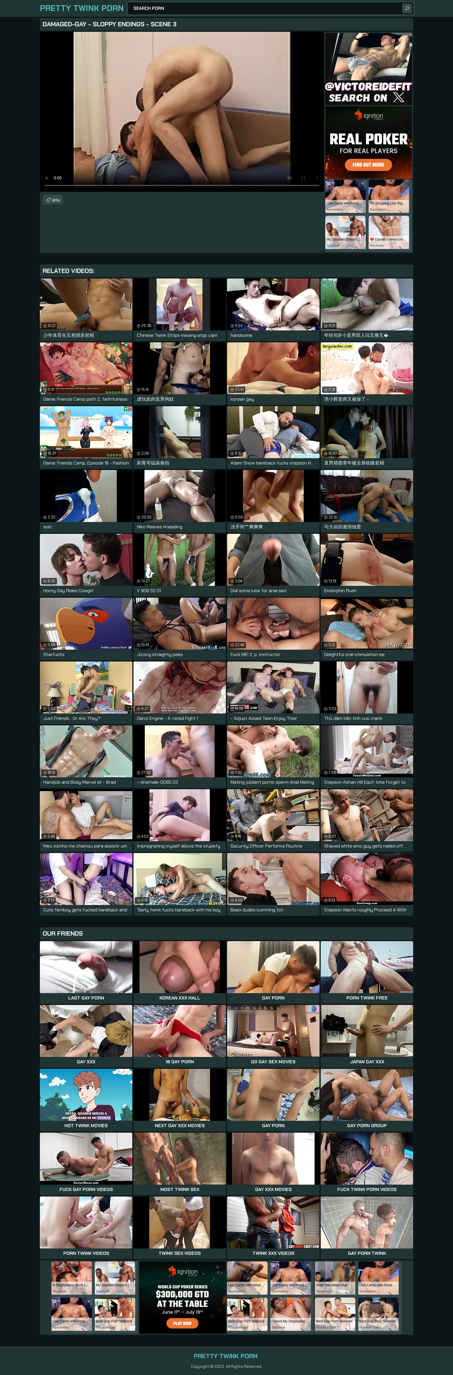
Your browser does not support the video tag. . (182, 112)
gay (56, 199)
